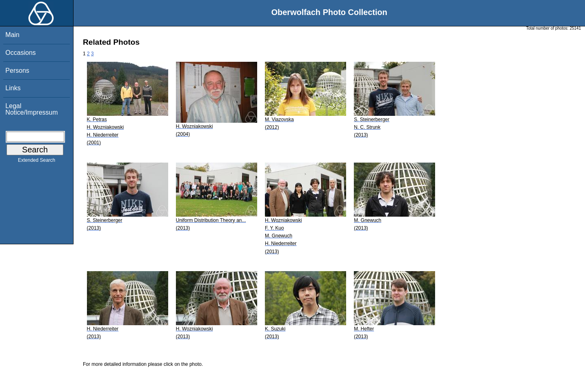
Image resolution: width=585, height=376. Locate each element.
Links (12, 88)
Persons (17, 70)
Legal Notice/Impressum (31, 109)
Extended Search (36, 161)
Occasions (20, 52)
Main (12, 34)
